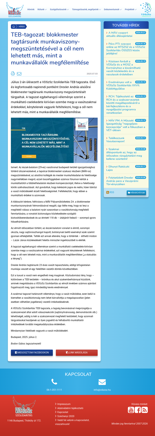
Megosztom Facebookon (32, 352)
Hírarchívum (136, 192)
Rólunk (42, 9)
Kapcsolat (61, 412)
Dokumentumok (113, 9)
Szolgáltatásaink (59, 9)
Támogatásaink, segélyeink (86, 9)
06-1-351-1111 (54, 389)
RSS (110, 192)
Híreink (30, 9)
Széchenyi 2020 (64, 416)
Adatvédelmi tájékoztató (69, 408)
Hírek (22, 26)
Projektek (131, 9)
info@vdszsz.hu (102, 389)
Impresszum (63, 404)
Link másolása (76, 352)
